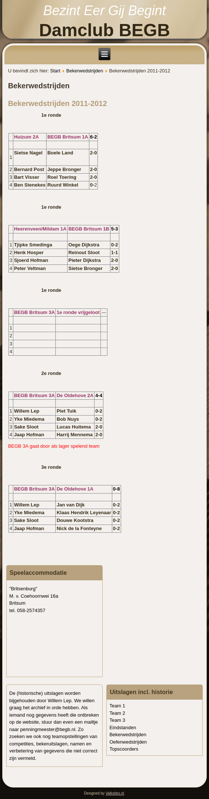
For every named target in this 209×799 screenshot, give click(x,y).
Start (55, 71)
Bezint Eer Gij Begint (104, 10)
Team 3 (117, 720)
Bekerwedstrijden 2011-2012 (57, 103)
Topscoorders (123, 749)
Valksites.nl (115, 793)
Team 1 (117, 705)
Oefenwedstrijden (128, 742)
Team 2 (117, 713)
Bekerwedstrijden (84, 71)
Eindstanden (122, 727)
